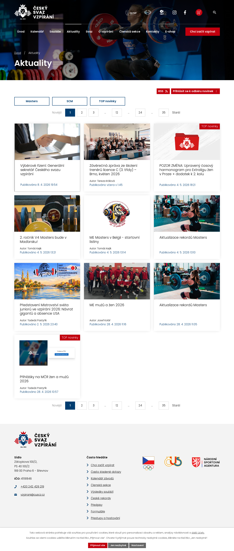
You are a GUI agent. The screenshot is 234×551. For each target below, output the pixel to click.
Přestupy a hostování (105, 518)
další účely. (198, 532)
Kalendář (37, 32)
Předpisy (96, 505)
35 (163, 112)
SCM (70, 101)
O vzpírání (105, 32)
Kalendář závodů (102, 478)
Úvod (17, 53)
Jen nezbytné (118, 545)
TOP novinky (107, 101)
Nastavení (137, 545)
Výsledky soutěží (102, 492)
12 (117, 112)
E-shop (170, 32)
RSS (163, 91)
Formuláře (98, 511)
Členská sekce (129, 32)
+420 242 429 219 (32, 487)
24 (140, 112)
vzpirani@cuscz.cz (33, 495)
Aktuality (73, 32)
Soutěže (55, 32)
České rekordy (101, 498)
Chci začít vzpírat (202, 32)
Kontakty (152, 32)
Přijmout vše (97, 545)
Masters (32, 101)
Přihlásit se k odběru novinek (195, 91)
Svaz (89, 32)
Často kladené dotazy (106, 472)
